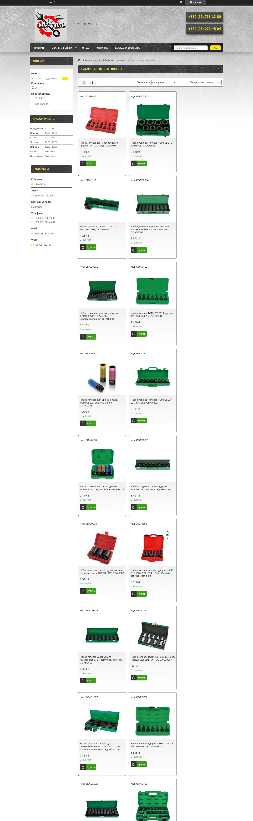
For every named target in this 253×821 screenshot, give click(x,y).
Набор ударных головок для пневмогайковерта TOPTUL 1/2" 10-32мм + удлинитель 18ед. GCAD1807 (199, 489)
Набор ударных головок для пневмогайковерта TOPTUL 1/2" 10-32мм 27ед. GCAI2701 (198, 576)
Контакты (102, 48)
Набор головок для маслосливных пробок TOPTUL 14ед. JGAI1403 (99, 144)
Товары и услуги (61, 48)
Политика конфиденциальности (144, 818)
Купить (91, 163)
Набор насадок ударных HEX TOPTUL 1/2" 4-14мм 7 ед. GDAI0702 (101, 574)
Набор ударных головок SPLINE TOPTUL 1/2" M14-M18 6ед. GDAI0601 (150, 748)
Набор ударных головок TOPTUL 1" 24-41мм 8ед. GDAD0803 (149, 144)
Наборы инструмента (113, 60)
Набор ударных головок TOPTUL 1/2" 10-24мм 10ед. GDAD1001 (199, 144)
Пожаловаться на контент (117, 818)
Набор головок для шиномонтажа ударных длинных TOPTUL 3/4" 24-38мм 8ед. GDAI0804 (198, 662)
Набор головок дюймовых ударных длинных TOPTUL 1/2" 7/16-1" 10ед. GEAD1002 (149, 576)
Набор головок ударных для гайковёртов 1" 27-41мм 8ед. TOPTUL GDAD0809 (101, 489)
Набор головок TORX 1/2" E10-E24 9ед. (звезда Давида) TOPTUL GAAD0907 (148, 489)
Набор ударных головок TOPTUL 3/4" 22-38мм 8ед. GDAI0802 (150, 314)
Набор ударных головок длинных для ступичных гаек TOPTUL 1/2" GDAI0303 (150, 402)
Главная (38, 48)
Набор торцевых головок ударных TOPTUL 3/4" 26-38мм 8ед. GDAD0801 (99, 402)
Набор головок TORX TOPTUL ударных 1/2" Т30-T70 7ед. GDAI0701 (199, 228)
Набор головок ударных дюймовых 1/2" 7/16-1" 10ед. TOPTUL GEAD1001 (101, 748)
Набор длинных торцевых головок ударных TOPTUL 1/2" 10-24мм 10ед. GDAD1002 (199, 749)
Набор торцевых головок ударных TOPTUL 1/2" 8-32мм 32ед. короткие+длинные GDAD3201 (148, 229)
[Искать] (215, 47)
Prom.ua (140, 812)
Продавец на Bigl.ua (126, 815)
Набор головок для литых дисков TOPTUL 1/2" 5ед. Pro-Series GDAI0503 (197, 316)
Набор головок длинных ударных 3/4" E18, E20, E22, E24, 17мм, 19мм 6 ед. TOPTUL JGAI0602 (200, 402)
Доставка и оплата (127, 48)
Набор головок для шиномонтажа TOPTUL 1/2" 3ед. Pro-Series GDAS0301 (98, 316)
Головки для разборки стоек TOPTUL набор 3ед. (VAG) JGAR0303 (100, 661)
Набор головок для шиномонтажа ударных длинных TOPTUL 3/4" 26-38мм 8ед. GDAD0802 (148, 662)
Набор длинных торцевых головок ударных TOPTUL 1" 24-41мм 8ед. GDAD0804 (99, 229)
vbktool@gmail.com (44, 233)
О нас (85, 48)
